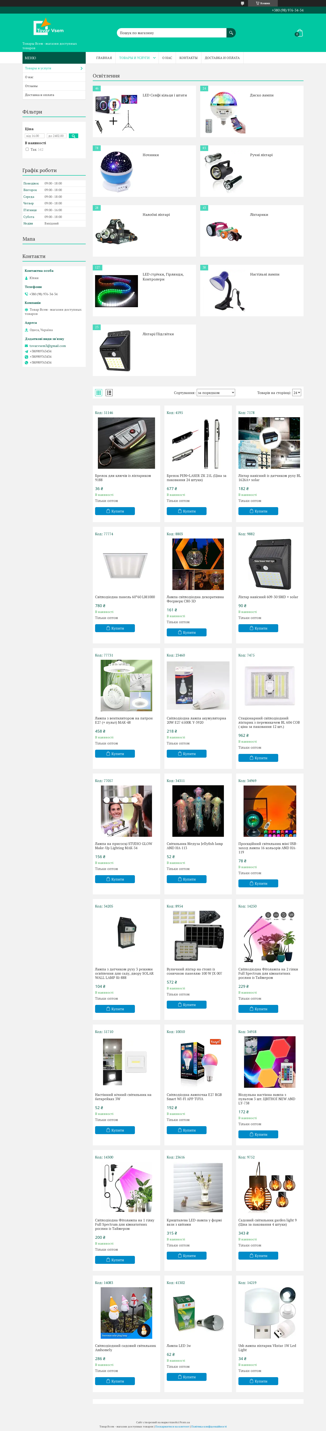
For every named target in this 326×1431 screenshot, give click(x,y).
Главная (104, 57)
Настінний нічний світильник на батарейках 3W (123, 1096)
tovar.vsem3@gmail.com (48, 346)
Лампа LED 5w (179, 1345)
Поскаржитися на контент (172, 1426)
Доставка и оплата (222, 57)
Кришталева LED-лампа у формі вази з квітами (194, 1222)
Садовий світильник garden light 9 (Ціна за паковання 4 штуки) (267, 1222)
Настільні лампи (264, 274)
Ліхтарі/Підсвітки (158, 333)
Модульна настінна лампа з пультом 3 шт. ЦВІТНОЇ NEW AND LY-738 (266, 1098)
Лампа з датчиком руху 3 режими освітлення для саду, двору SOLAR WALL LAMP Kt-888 (124, 973)
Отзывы (31, 86)
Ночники (151, 154)
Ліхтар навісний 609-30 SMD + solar (268, 597)
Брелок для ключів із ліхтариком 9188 (123, 477)
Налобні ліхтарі (156, 214)
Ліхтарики (259, 214)
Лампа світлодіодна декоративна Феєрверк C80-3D (195, 599)
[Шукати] (231, 30)
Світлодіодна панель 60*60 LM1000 (125, 597)
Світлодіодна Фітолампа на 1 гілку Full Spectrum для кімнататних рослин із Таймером (124, 1224)
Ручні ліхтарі (261, 154)
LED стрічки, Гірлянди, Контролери (163, 276)
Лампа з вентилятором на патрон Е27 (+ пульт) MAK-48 (124, 720)
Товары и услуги (134, 57)
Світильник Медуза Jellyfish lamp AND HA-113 (195, 845)
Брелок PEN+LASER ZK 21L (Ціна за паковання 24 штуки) (196, 477)
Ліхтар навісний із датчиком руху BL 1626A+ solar (269, 477)
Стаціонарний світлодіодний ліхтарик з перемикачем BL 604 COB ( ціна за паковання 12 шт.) (269, 722)
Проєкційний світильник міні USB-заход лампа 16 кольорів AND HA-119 (267, 847)
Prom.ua (185, 1422)
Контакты (188, 57)
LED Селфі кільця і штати (165, 95)
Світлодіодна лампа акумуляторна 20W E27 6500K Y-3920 (196, 720)
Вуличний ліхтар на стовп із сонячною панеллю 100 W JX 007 (194, 971)
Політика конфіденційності (209, 1426)
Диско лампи (262, 95)
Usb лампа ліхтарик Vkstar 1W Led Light (267, 1347)
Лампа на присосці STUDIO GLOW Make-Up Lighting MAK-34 (123, 845)
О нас (167, 57)
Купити (117, 511)
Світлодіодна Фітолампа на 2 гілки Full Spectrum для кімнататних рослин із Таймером (268, 973)
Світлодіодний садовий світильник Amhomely (125, 1347)
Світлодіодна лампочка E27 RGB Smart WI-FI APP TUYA (194, 1096)
